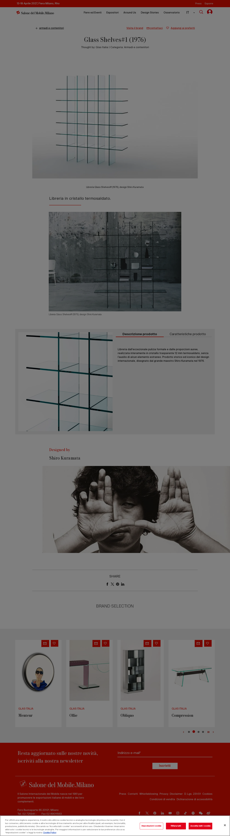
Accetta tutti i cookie (200, 826)
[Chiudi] (224, 825)
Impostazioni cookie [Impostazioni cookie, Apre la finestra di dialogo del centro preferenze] (151, 826)
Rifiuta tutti (176, 826)
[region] (115, 826)
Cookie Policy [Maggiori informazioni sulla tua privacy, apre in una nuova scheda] (49, 833)
